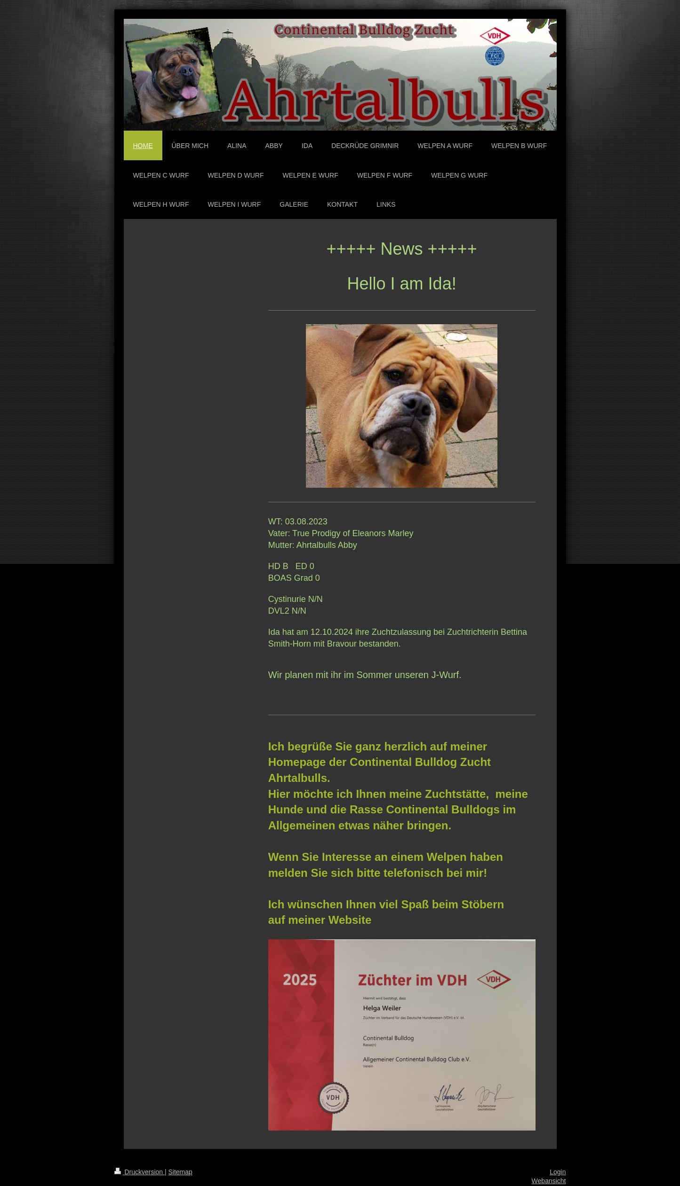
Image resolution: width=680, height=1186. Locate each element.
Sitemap (180, 1172)
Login (558, 1172)
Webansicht (549, 1181)
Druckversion (139, 1172)
